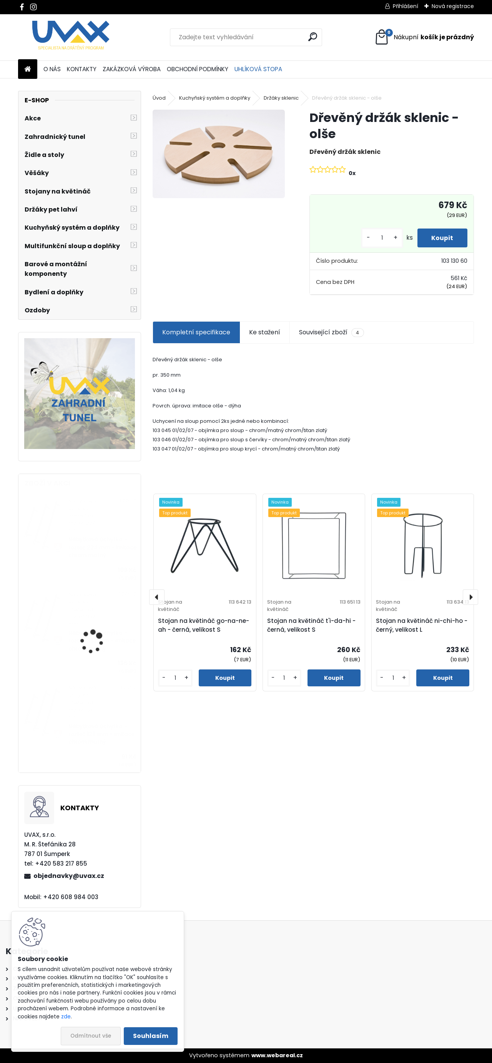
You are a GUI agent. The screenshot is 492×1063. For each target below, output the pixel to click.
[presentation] (157, 597)
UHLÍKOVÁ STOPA (258, 69)
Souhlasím (150, 1035)
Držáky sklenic (281, 98)
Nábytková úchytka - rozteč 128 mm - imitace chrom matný (101, 734)
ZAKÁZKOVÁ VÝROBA (132, 69)
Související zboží (331, 332)
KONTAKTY (81, 69)
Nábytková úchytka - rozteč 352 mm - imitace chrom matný (102, 640)
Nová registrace (453, 6)
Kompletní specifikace (196, 332)
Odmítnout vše (90, 1036)
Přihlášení (405, 6)
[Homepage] (27, 69)
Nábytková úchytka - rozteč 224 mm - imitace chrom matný (102, 547)
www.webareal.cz (277, 1055)
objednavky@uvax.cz (68, 875)
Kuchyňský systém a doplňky (214, 98)
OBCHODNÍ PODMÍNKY (197, 69)
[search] (312, 36)
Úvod (159, 98)
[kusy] (379, 238)
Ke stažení (264, 332)
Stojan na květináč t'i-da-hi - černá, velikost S (311, 625)
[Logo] (71, 37)
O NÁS (52, 69)
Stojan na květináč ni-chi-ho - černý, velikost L (421, 625)
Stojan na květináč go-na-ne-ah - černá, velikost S (203, 625)
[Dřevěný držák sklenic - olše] (219, 154)
